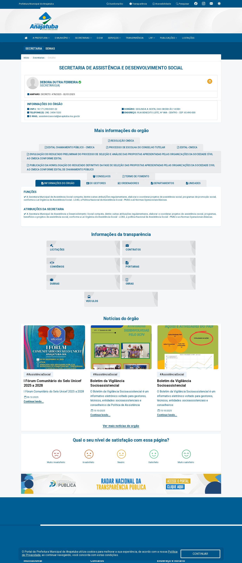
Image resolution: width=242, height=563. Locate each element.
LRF (152, 38)
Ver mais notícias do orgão (121, 391)
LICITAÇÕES (188, 38)
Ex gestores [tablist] (93, 183)
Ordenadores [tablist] (128, 183)
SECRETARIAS (83, 38)
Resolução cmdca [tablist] (121, 140)
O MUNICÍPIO (62, 38)
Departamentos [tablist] (165, 183)
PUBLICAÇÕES (168, 38)
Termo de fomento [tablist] (137, 176)
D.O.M (100, 38)
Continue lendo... (34, 367)
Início (26, 57)
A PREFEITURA (41, 38)
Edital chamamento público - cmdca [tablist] (67, 147)
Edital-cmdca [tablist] (190, 147)
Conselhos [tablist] (100, 176)
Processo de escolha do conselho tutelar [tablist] (135, 147)
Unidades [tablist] (199, 183)
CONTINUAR (200, 553)
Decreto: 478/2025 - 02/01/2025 (58, 94)
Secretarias (38, 57)
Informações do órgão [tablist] (52, 183)
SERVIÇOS (114, 38)
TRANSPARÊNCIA (135, 38)
